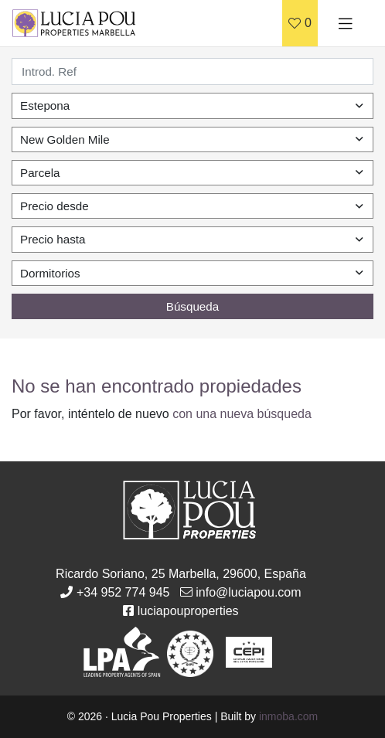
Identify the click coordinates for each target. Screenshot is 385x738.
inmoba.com (288, 716)
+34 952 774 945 (123, 592)
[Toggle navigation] (345, 23)
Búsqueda (192, 306)
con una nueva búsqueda (242, 413)
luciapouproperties (188, 610)
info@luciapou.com (248, 592)
